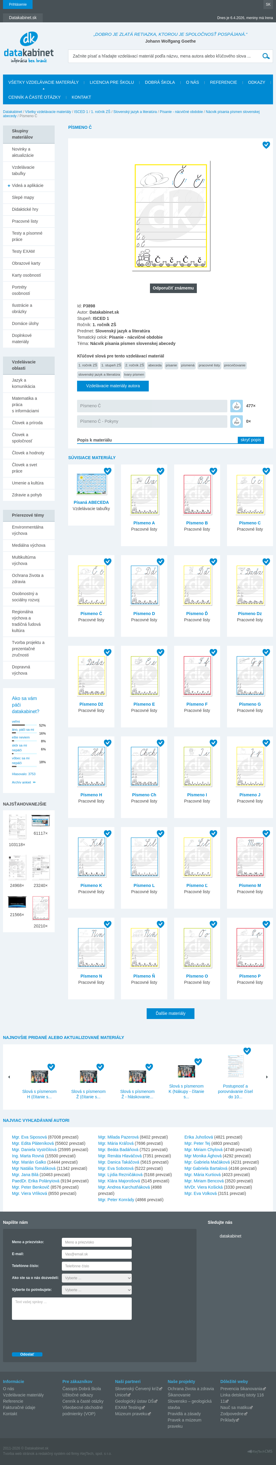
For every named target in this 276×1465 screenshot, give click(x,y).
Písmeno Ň (144, 976)
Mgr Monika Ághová (203, 1155)
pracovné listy (209, 365)
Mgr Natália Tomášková (34, 1168)
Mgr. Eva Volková (200, 1193)
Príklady (228, 1420)
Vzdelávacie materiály (23, 1395)
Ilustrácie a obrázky (22, 308)
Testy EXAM (23, 251)
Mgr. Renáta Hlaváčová (120, 1155)
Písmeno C (250, 523)
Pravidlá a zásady (184, 1413)
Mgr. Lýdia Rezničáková (120, 1174)
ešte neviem (21, 737)
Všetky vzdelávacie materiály (43, 82)
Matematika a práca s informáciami (25, 404)
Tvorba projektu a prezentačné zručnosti (28, 648)
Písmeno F (197, 704)
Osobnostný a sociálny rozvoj (25, 596)
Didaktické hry (25, 209)
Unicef (121, 1395)
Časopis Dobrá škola (81, 1388)
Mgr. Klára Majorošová (119, 1180)
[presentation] (57, 1334)
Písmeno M (250, 885)
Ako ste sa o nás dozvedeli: (35, 1278)
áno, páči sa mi (23, 729)
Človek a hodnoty (28, 452)
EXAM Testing (128, 1407)
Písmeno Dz (250, 613)
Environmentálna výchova (27, 530)
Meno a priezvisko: (28, 1242)
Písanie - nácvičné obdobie (181, 112)
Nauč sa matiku (234, 1407)
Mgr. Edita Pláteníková (33, 1143)
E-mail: (18, 1254)
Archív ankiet (21, 782)
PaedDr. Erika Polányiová (35, 1180)
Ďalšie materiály (170, 1013)
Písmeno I (197, 794)
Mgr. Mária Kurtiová (202, 1174)
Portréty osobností (21, 290)
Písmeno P (250, 976)
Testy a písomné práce (27, 236)
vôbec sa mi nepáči (21, 760)
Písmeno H (91, 794)
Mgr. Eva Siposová (29, 1137)
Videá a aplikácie (28, 185)
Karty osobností (26, 275)
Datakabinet (12, 112)
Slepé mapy (23, 197)
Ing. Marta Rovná (28, 1155)
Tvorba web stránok (18, 1454)
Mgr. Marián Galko (29, 1162)
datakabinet (230, 1236)
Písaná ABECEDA (91, 502)
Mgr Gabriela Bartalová (205, 1168)
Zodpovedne (232, 1413)
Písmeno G (250, 704)
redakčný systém (52, 1454)
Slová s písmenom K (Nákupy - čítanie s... (186, 1091)
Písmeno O (197, 976)
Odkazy (257, 82)
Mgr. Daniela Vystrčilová (34, 1149)
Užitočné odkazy (77, 1395)
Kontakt (81, 97)
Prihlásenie (18, 4)
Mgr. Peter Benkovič (30, 1187)
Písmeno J (250, 794)
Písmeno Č (90, 405)
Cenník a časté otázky (34, 97)
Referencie (223, 82)
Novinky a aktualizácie (23, 152)
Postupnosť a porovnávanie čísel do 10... (235, 1091)
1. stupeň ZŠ (111, 365)
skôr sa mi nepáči (19, 748)
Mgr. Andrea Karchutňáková (124, 1187)
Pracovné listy (25, 221)
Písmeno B (197, 523)
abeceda (155, 365)
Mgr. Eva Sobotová (116, 1168)
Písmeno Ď (197, 613)
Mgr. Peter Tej (197, 1143)
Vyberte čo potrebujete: (32, 1290)
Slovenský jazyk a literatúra (135, 112)
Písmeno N (91, 976)
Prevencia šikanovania (241, 1388)
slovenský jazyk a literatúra (99, 374)
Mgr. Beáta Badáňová (118, 1149)
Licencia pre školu (112, 82)
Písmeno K (91, 885)
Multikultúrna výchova (24, 560)
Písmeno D (144, 613)
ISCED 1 (81, 112)
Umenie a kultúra (28, 483)
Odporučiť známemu (173, 288)
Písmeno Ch (144, 794)
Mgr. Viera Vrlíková (29, 1193)
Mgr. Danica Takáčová (118, 1162)
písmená (188, 365)
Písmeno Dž (91, 704)
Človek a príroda (27, 422)
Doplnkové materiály (22, 338)
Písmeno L (144, 885)
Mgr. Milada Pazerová (118, 1137)
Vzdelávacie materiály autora (113, 385)
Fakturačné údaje (19, 1407)
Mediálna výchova (28, 545)
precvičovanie (235, 365)
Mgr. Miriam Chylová (203, 1149)
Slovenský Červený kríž (137, 1388)
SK (268, 4)
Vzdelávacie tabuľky (23, 170)
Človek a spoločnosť (22, 437)
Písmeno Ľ (197, 885)
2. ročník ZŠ (134, 365)
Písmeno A (144, 523)
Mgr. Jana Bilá (25, 1174)
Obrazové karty (26, 263)
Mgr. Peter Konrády (116, 1199)
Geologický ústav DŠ (134, 1401)
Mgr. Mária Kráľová (116, 1143)
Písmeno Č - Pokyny (99, 421)
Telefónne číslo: (25, 1266)
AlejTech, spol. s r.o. (96, 1454)
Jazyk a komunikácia (23, 383)
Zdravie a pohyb (27, 495)
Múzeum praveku (131, 1413)
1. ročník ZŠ (101, 112)
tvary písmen (134, 374)
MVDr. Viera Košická (203, 1187)
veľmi (16, 721)
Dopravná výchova (21, 670)
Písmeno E (144, 704)
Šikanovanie (179, 1395)
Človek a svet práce (24, 467)
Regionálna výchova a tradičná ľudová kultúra (26, 621)
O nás (192, 82)
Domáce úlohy (25, 323)
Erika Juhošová (198, 1137)
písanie (171, 365)
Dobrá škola (160, 82)
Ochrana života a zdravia (28, 578)
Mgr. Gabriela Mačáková (207, 1162)
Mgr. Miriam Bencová (203, 1180)
